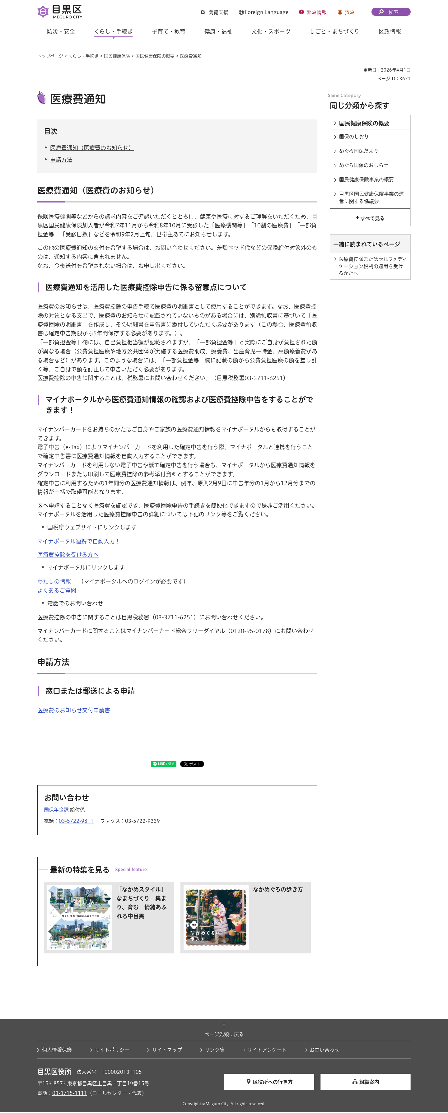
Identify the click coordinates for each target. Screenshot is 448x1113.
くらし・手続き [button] (113, 31)
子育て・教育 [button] (168, 31)
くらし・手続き (83, 56)
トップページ (50, 56)
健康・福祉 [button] (218, 31)
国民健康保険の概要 (155, 56)
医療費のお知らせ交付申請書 (73, 711)
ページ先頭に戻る (224, 1034)
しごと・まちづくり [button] (335, 31)
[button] (214, 12)
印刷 (356, 70)
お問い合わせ (324, 1050)
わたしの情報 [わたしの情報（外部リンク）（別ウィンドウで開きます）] (54, 582)
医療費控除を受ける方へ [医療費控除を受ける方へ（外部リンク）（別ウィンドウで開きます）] (68, 555)
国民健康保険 (117, 56)
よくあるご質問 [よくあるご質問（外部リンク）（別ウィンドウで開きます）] (56, 591)
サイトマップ (167, 1050)
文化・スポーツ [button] (271, 31)
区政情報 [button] (390, 31)
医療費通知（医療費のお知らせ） (92, 148)
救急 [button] (350, 12)
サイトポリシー (112, 1050)
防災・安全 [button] (61, 31)
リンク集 (215, 1050)
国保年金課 (56, 810)
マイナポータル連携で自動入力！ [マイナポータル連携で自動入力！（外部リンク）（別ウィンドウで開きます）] (78, 542)
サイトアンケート (267, 1050)
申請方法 (61, 160)
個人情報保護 (57, 1050)
